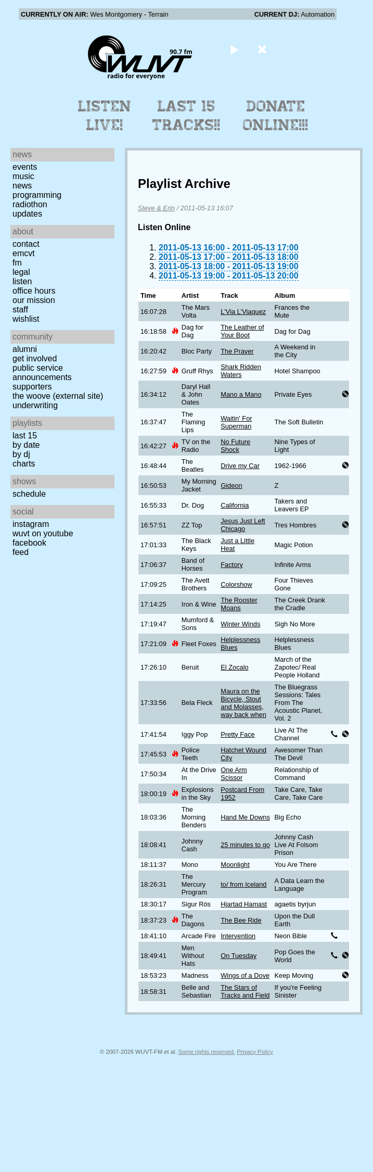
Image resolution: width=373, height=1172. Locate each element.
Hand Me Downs (245, 817)
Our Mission (33, 300)
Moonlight (235, 864)
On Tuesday (238, 956)
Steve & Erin (156, 208)
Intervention (238, 936)
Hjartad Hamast (244, 904)
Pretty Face (237, 734)
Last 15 (24, 435)
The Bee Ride (241, 920)
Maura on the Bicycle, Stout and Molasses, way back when (243, 703)
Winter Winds (240, 624)
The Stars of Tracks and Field (245, 991)
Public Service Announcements (42, 372)
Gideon (231, 485)
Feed (20, 552)
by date (26, 444)
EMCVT (23, 253)
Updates (27, 213)
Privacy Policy (255, 1052)
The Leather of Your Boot (242, 331)
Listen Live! (105, 115)
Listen (22, 281)
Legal (21, 272)
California (235, 505)
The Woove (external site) (57, 396)
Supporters (32, 386)
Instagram (30, 524)
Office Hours (33, 290)
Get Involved (34, 358)
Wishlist (26, 318)
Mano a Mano (241, 394)
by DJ (21, 454)
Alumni (24, 349)
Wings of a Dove (245, 975)
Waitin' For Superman (236, 422)
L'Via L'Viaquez (243, 312)
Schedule (29, 493)
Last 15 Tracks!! (186, 115)
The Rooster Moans (239, 604)
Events (24, 166)
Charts (23, 463)
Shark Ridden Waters (241, 371)
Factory (232, 565)
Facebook (29, 542)
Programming (36, 195)
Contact (26, 244)
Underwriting (35, 405)
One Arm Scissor (234, 774)
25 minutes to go (245, 845)
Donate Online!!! (275, 115)
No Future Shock (235, 445)
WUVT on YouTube (42, 533)
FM (17, 262)
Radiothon (29, 204)
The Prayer (237, 351)
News (22, 185)
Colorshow (236, 584)
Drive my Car (240, 466)
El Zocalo (234, 667)
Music (23, 176)
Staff (20, 309)
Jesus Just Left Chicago (243, 525)
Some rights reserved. (206, 1052)
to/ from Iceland (243, 884)
